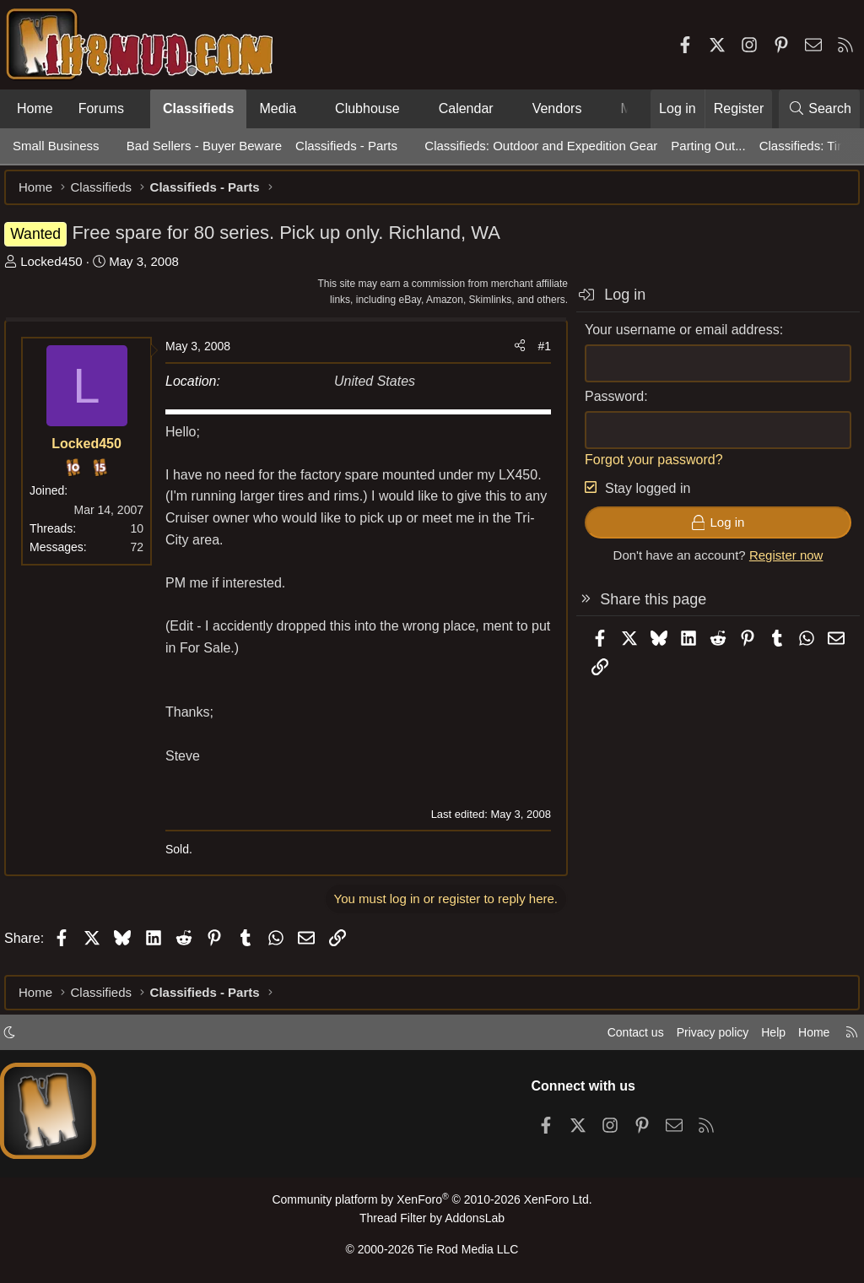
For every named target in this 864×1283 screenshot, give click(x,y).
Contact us (618, 1037)
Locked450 (59, 270)
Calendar (466, 108)
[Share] (511, 354)
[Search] (819, 108)
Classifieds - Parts (346, 145)
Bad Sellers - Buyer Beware (204, 145)
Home (35, 108)
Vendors (557, 108)
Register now (778, 563)
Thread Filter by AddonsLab (432, 1221)
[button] (138, 108)
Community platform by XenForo (432, 1204)
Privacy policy (700, 1037)
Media (277, 108)
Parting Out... (708, 145)
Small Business (56, 145)
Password (605, 405)
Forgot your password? (645, 468)
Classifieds (198, 108)
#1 (536, 354)
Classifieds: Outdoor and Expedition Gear (540, 145)
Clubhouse (367, 108)
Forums (101, 108)
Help (766, 1037)
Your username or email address (673, 338)
